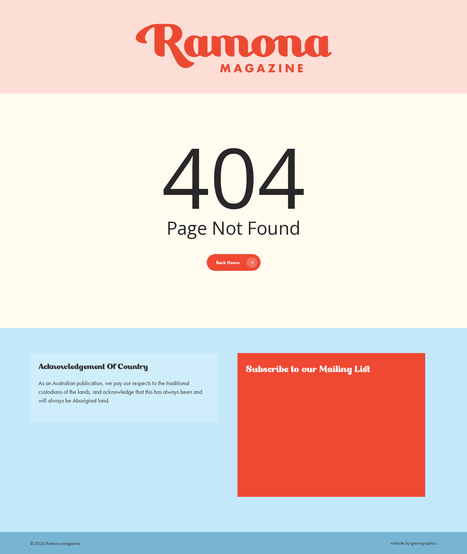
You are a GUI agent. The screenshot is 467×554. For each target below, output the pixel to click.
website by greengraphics (413, 543)
